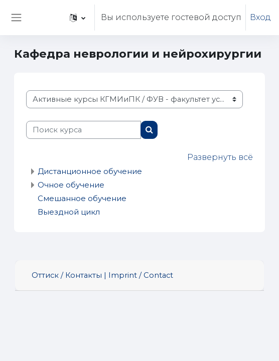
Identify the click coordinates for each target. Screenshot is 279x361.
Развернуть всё (220, 157)
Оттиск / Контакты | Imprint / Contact (102, 275)
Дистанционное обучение (90, 171)
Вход (260, 17)
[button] (77, 17)
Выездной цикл (69, 212)
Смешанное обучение (82, 198)
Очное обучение (71, 185)
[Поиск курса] (83, 130)
